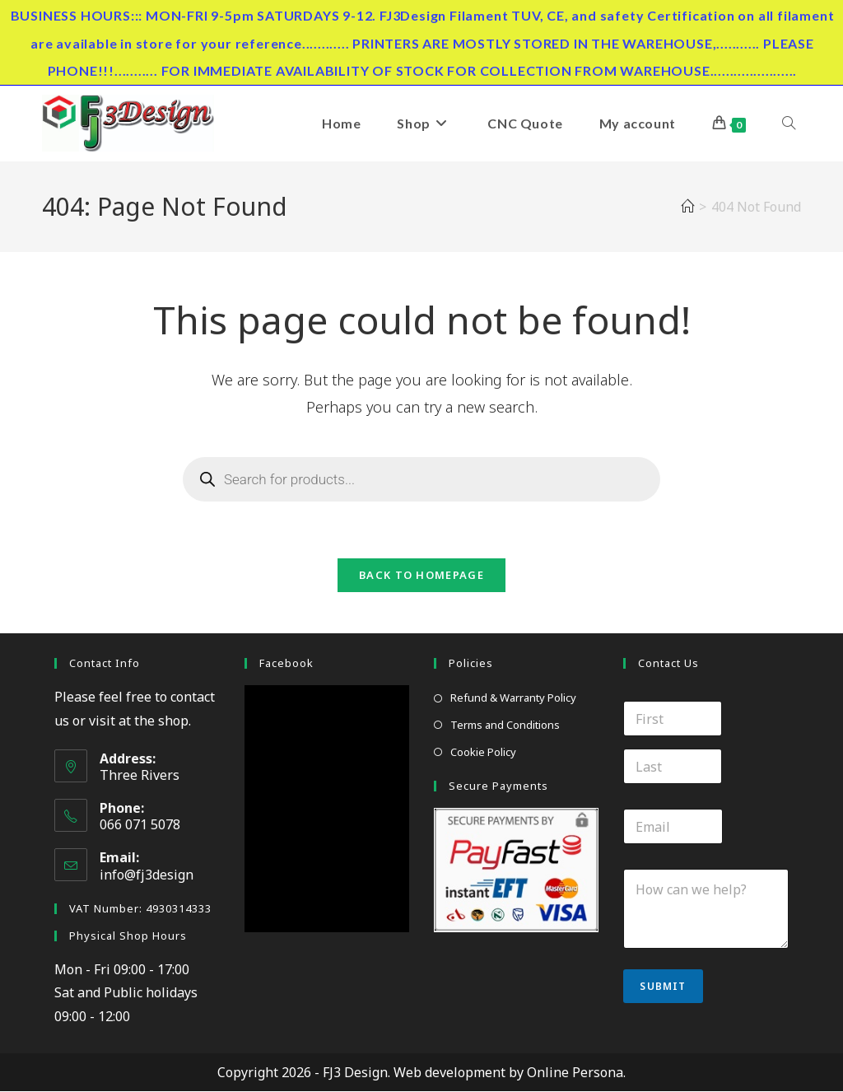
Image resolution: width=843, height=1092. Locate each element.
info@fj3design (146, 875)
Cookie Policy (483, 752)
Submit (663, 987)
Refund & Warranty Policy (513, 698)
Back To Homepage (421, 575)
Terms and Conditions (505, 725)
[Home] (687, 207)
